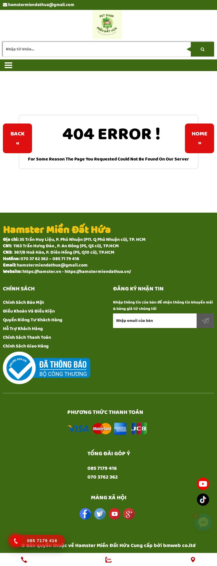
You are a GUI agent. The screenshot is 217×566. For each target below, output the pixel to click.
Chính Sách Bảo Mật (23, 302)
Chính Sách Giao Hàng (26, 346)
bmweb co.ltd (179, 546)
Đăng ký (205, 320)
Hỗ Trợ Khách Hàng (23, 328)
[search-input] (108, 49)
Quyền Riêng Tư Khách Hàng (32, 320)
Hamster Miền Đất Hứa (102, 546)
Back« (17, 138)
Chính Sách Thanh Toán (27, 337)
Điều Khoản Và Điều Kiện (29, 311)
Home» (199, 138)
